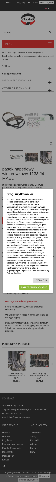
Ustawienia (41, 280)
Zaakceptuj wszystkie (34, 287)
